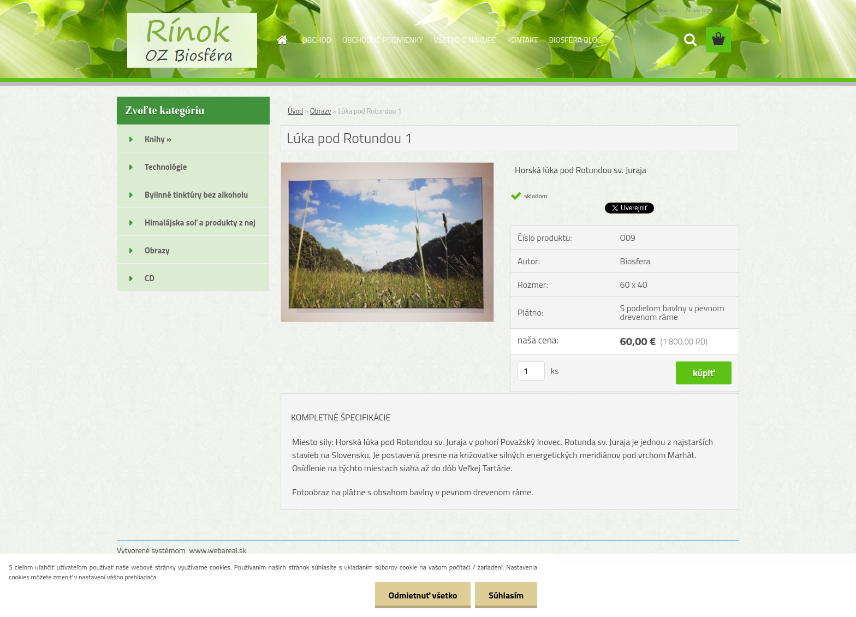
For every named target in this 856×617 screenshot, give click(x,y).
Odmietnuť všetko (422, 595)
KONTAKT (522, 39)
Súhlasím (506, 595)
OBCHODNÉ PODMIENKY (382, 39)
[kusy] (531, 371)
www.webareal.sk (218, 550)
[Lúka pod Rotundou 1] (387, 167)
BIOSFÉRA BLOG (575, 39)
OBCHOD (316, 39)
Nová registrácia (708, 9)
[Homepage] (281, 39)
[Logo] (192, 40)
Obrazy (320, 110)
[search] (690, 39)
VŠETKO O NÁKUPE (465, 39)
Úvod (295, 110)
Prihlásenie (661, 9)
